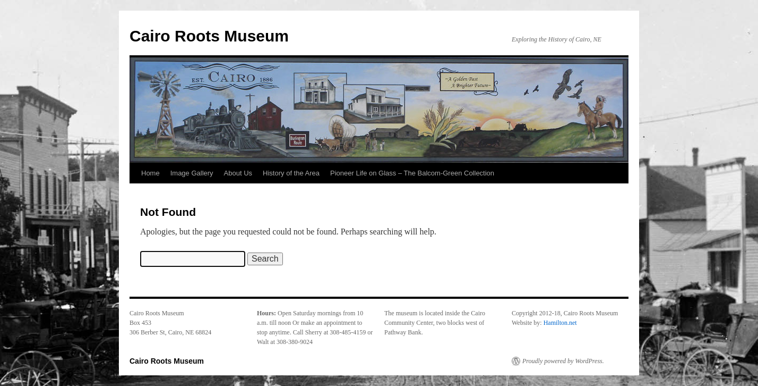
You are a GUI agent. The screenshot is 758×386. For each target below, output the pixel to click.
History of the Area (291, 173)
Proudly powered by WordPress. (563, 361)
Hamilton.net (560, 322)
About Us (238, 173)
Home (150, 173)
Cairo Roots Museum (209, 36)
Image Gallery (191, 173)
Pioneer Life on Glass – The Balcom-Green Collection (412, 173)
